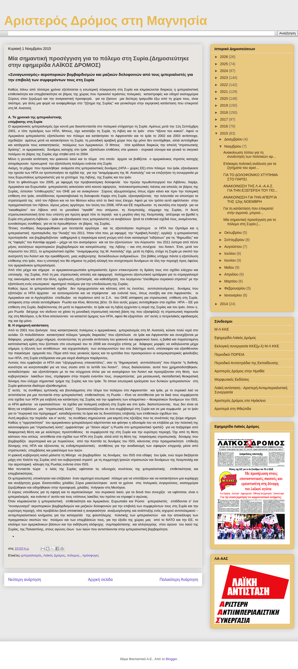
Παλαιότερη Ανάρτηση (178, 579)
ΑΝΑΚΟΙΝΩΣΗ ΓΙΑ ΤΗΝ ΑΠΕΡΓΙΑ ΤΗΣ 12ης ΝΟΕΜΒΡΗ (250, 199)
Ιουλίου (230, 253)
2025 (224, 64)
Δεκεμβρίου (233, 139)
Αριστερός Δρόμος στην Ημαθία (239, 371)
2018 (224, 112)
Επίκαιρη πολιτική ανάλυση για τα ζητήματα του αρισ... (249, 166)
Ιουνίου (230, 260)
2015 (224, 133)
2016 (224, 126)
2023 (224, 78)
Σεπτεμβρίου (234, 240)
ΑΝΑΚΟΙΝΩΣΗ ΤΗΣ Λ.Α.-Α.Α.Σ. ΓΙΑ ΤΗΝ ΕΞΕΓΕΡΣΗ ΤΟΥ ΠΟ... (250, 188)
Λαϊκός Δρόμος (54, 555)
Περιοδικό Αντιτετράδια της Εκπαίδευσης (246, 363)
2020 (224, 98)
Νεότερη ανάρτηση (24, 579)
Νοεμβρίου (233, 146)
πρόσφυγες (90, 555)
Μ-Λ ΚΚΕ (221, 329)
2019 (224, 105)
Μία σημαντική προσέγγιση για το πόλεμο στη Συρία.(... (249, 222)
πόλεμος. (73, 555)
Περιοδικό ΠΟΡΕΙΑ (229, 354)
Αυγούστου (233, 247)
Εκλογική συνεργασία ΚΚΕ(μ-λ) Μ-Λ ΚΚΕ (246, 346)
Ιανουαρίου (233, 295)
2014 (224, 304)
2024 (224, 71)
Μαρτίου (231, 281)
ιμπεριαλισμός (31, 555)
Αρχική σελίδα (100, 579)
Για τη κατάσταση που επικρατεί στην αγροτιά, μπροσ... (248, 210)
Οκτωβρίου (233, 233)
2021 (224, 92)
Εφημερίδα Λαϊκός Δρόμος (235, 338)
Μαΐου (229, 267)
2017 (224, 119)
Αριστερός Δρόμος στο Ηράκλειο (240, 400)
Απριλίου (231, 274)
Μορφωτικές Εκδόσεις (231, 379)
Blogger (171, 659)
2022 (224, 85)
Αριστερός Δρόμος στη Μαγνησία (105, 20)
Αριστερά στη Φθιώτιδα (232, 409)
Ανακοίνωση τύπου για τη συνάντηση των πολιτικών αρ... (249, 154)
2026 (224, 57)
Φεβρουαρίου (235, 288)
